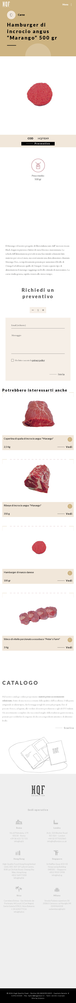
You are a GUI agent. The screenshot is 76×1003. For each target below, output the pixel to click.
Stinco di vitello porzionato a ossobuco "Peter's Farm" (32, 639)
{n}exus (41, 998)
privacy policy (38, 363)
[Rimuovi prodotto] (33, 313)
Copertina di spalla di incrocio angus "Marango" (28, 438)
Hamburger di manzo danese (19, 572)
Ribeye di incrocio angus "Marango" (22, 505)
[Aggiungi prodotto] (43, 313)
